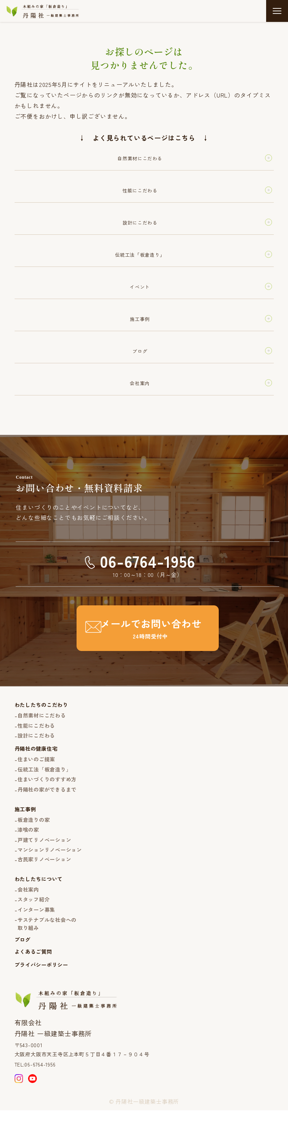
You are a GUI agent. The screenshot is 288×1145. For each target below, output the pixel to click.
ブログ (23, 970)
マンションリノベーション (52, 875)
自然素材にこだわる (44, 733)
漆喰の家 (29, 854)
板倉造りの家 (35, 843)
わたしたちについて (40, 906)
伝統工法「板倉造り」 (46, 790)
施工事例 (26, 832)
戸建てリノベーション (46, 865)
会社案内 (29, 917)
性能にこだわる (38, 744)
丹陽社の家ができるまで (49, 812)
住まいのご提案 (38, 780)
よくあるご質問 (35, 982)
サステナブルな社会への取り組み (49, 953)
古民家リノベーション (46, 885)
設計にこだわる (38, 755)
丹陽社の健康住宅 (38, 769)
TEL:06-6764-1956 (38, 1097)
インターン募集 (38, 938)
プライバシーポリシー (43, 996)
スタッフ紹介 (35, 927)
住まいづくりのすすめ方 (49, 801)
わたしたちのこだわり (43, 722)
